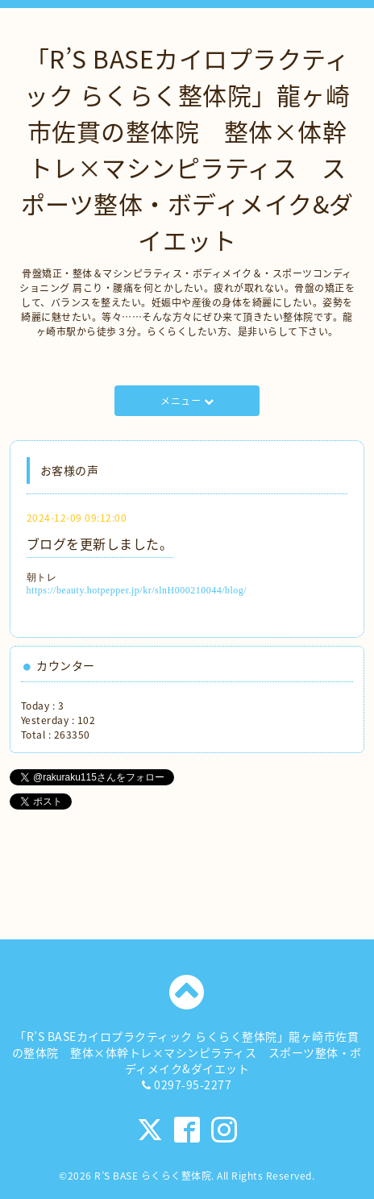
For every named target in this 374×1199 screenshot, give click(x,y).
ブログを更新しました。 (100, 543)
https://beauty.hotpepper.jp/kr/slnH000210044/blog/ (137, 590)
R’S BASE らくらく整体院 (152, 1175)
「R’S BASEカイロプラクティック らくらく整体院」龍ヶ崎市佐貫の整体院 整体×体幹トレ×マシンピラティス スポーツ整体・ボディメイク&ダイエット (187, 149)
